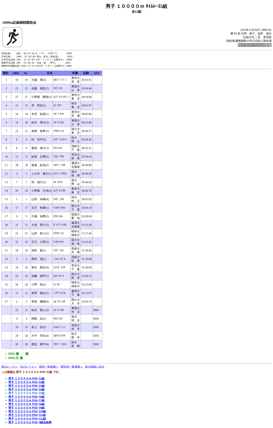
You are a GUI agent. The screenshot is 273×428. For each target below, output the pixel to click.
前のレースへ (9, 367)
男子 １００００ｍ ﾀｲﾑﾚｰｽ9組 (26, 408)
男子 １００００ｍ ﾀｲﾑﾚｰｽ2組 (26, 383)
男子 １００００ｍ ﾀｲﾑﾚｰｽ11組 (27, 415)
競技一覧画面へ (48, 367)
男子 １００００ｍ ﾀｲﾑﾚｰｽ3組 (26, 386)
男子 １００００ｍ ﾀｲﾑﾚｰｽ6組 (26, 397)
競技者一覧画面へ (72, 367)
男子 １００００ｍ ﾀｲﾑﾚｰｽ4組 (26, 390)
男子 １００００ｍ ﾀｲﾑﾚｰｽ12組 (27, 419)
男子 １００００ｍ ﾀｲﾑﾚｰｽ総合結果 (30, 423)
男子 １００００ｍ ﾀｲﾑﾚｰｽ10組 (27, 412)
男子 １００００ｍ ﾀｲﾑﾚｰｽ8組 (26, 404)
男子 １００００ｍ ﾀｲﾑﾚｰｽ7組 (26, 401)
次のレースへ (28, 367)
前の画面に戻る (94, 367)
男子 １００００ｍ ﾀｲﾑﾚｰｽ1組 (26, 379)
